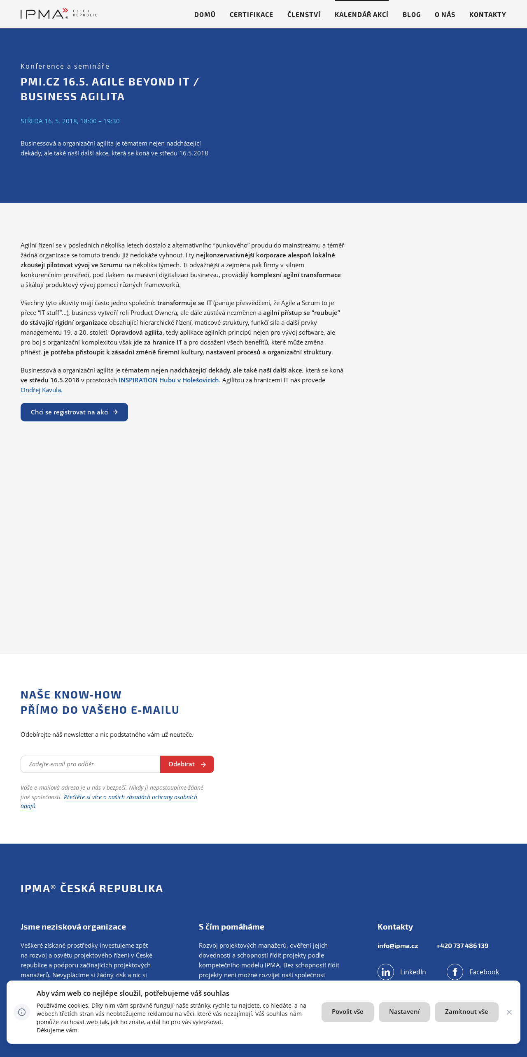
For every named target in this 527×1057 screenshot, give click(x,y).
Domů (205, 14)
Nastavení (404, 1011)
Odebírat (181, 764)
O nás (445, 14)
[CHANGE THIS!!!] (509, 1012)
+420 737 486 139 (462, 945)
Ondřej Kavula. (42, 390)
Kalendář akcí (362, 14)
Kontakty (487, 14)
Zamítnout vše (466, 1011)
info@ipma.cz (398, 945)
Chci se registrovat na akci (70, 412)
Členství (304, 14)
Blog (412, 14)
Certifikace (251, 14)
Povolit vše (348, 1011)
